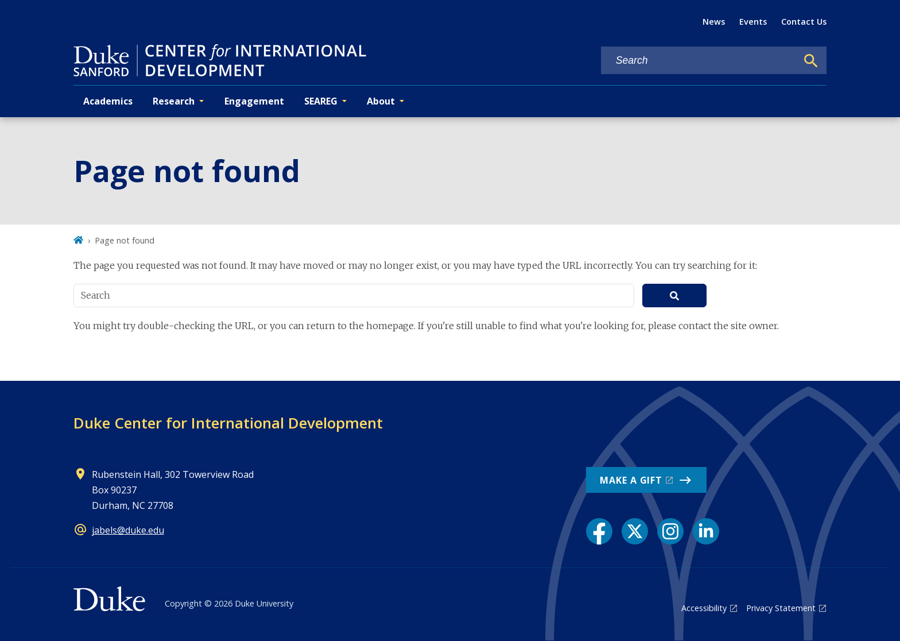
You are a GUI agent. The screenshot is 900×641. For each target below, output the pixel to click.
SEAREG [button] (321, 101)
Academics (108, 101)
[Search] (811, 61)
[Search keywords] (699, 61)
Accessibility (704, 608)
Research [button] (174, 101)
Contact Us (804, 21)
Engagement (254, 101)
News (714, 21)
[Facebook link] (599, 531)
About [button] (381, 101)
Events (753, 21)
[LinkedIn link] (706, 531)
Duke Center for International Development (228, 422)
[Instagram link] (670, 531)
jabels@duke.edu (128, 530)
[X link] (635, 531)
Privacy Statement (781, 608)
